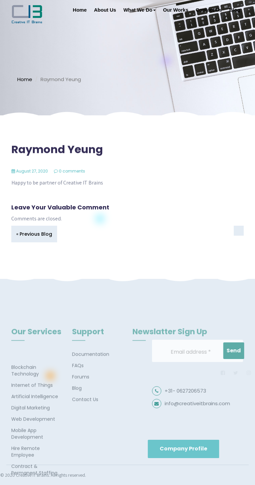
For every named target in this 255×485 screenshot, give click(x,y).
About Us (105, 10)
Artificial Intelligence (34, 434)
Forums (80, 394)
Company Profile (207, 448)
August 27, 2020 (36, 171)
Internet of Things (32, 423)
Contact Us (209, 10)
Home (80, 10)
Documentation (90, 372)
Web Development (33, 457)
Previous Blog (36, 234)
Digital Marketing (30, 446)
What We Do (140, 10)
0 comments (76, 171)
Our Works (175, 10)
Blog (234, 10)
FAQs (78, 383)
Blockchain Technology (25, 409)
